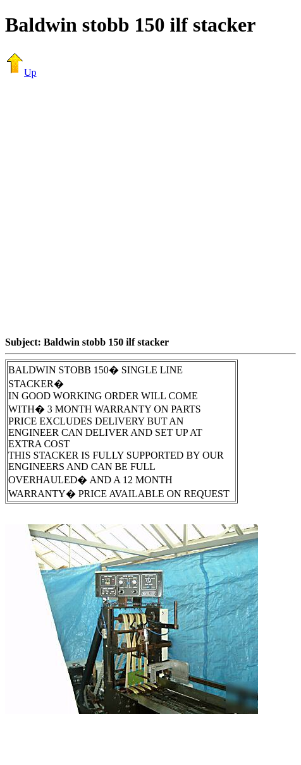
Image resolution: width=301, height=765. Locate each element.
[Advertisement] (118, 206)
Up (21, 72)
